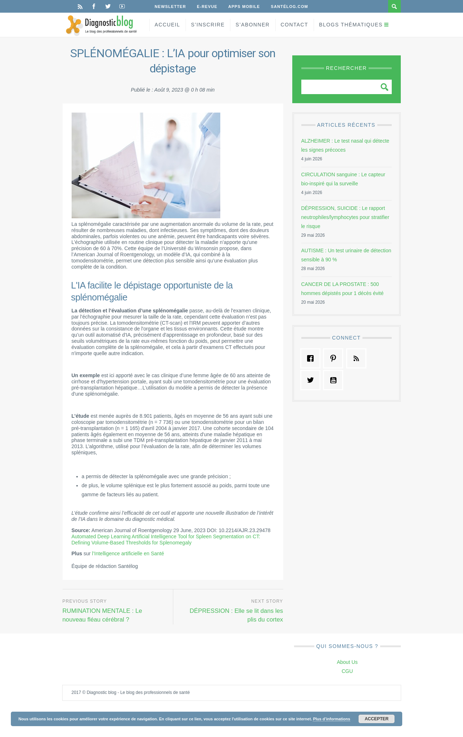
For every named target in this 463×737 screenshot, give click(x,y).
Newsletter (170, 6)
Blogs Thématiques (351, 25)
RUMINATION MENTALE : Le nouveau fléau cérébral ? (102, 615)
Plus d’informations (331, 719)
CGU (347, 671)
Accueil (167, 25)
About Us (347, 662)
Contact (294, 25)
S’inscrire (208, 25)
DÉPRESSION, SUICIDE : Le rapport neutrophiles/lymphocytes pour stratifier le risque (345, 217)
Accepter (376, 718)
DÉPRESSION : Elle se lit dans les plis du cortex (236, 615)
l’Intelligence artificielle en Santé (128, 553)
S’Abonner (252, 25)
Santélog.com (289, 6)
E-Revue (207, 6)
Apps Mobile (244, 6)
